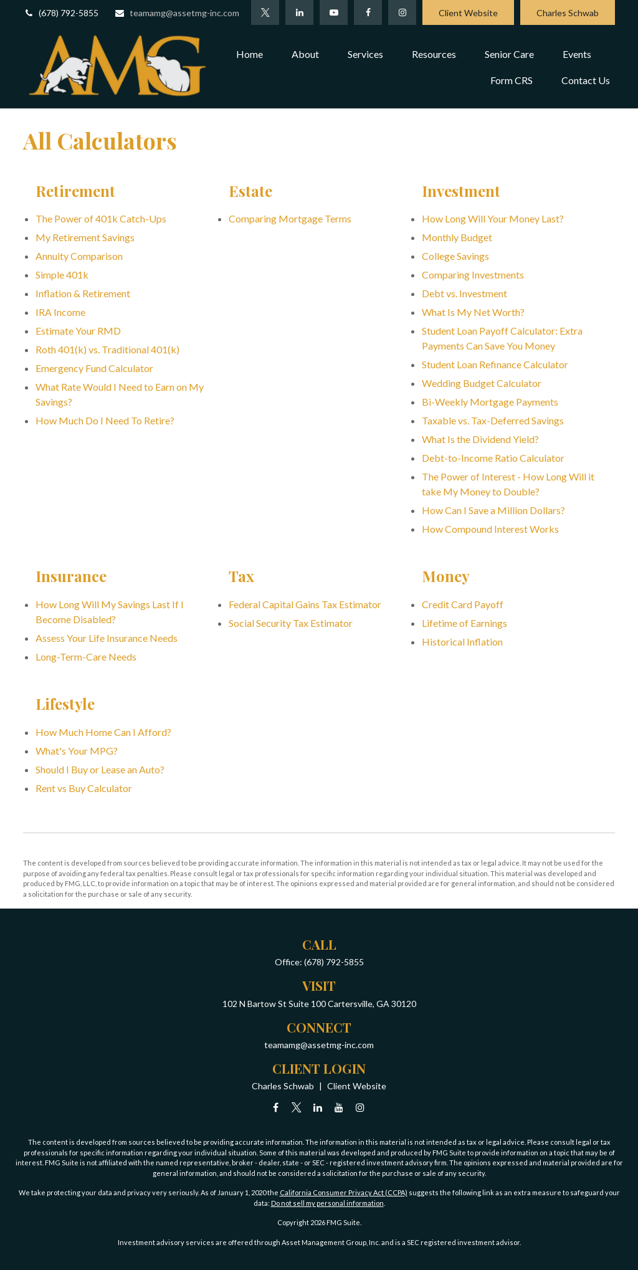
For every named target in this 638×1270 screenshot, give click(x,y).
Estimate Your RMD (78, 331)
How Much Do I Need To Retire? (105, 420)
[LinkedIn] (299, 12)
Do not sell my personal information (327, 1203)
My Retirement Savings (85, 237)
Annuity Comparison (79, 256)
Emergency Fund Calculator (94, 368)
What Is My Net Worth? (473, 312)
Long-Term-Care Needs (86, 656)
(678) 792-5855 (60, 12)
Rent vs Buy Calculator (84, 788)
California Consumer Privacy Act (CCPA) (343, 1192)
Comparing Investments (473, 274)
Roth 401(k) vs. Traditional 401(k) (107, 349)
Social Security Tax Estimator (291, 623)
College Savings (455, 256)
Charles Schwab (567, 12)
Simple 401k (62, 274)
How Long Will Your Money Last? (493, 218)
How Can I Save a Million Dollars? (493, 510)
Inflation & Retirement (83, 293)
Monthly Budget (457, 237)
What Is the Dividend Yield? (480, 439)
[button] (249, 54)
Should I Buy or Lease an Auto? (100, 769)
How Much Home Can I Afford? (103, 732)
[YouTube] (334, 12)
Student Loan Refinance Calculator (495, 364)
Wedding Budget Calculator (481, 383)
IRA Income (60, 312)
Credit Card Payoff (462, 604)
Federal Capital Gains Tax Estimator (305, 604)
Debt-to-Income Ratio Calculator (493, 458)
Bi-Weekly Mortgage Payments (490, 402)
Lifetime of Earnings (464, 623)
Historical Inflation (462, 641)
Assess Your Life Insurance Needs (107, 638)
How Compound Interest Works (490, 529)
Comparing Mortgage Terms (290, 218)
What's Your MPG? (77, 751)
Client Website (468, 12)
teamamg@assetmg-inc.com (176, 12)
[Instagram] (360, 1107)
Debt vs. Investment (464, 293)
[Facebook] (368, 12)
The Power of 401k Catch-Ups (101, 218)
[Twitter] (265, 12)
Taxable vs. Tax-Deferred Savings (493, 420)
